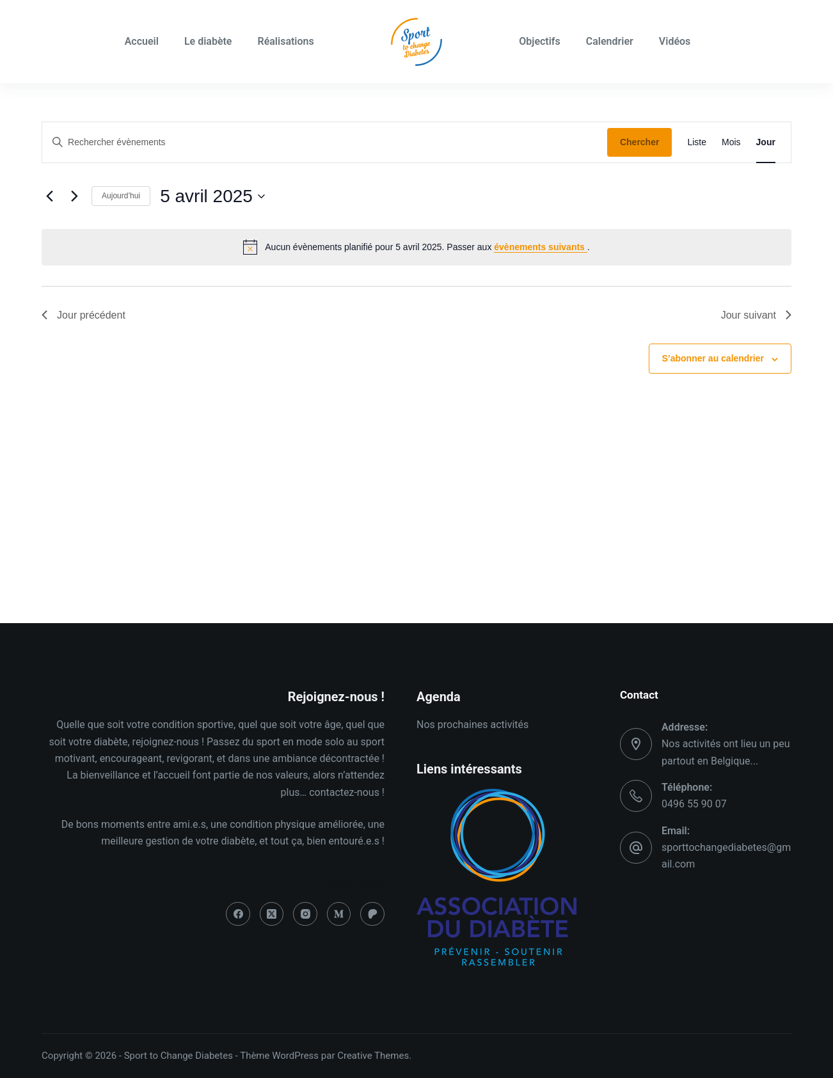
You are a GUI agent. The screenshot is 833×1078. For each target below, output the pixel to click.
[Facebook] (238, 914)
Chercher (639, 142)
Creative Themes (373, 1055)
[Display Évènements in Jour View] (765, 142)
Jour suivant (756, 315)
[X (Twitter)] (272, 914)
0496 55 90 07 (694, 804)
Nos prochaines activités (472, 724)
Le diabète (208, 41)
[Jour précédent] (49, 196)
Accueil (142, 41)
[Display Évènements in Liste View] (696, 142)
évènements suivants (540, 247)
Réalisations (285, 41)
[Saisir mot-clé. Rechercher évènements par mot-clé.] (324, 142)
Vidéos (674, 41)
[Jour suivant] (74, 196)
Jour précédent (83, 315)
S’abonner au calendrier (713, 358)
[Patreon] (372, 914)
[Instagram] (305, 914)
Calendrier (609, 41)
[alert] (416, 247)
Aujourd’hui (121, 195)
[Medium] (339, 914)
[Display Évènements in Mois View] (731, 142)
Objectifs (539, 41)
